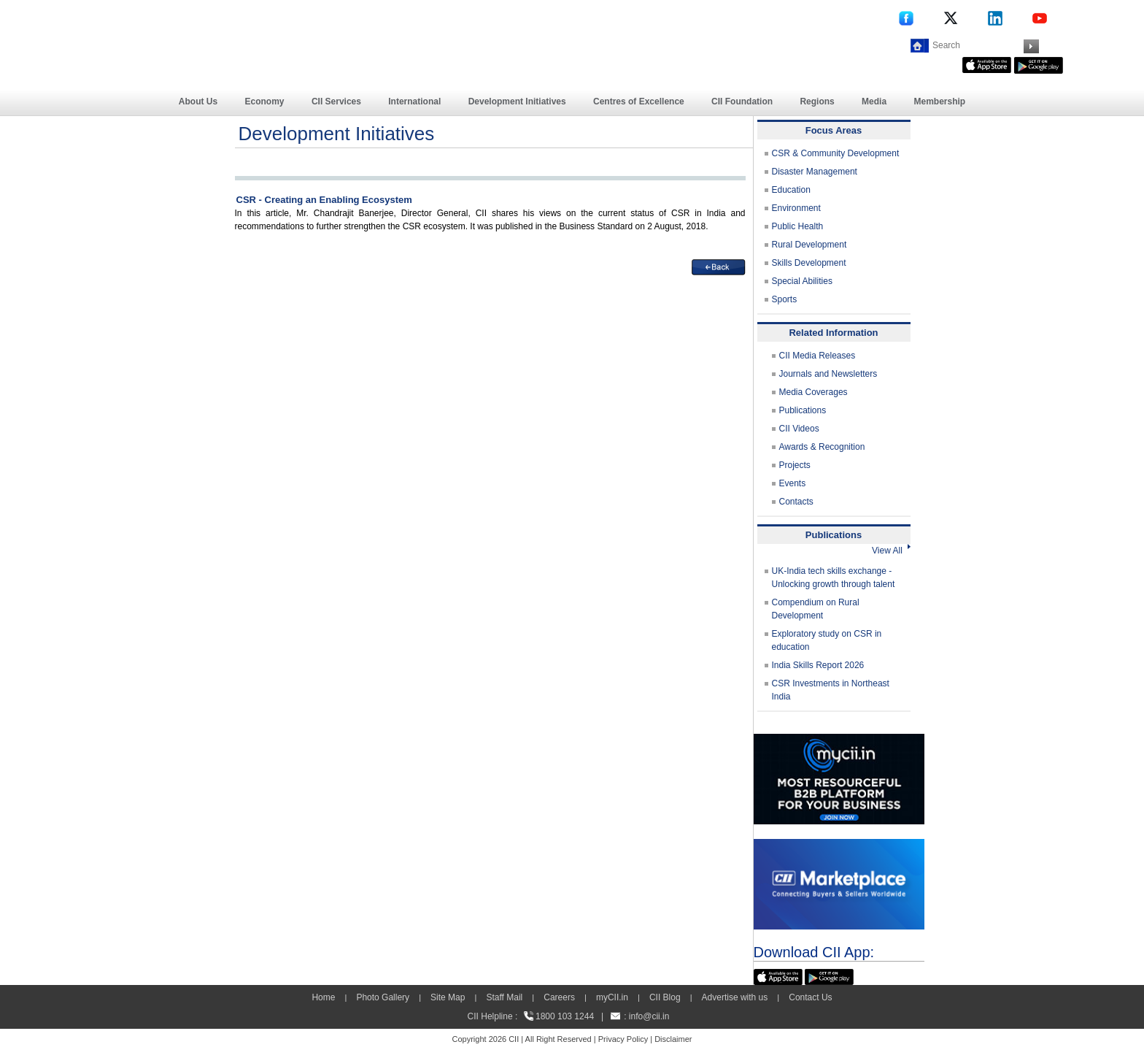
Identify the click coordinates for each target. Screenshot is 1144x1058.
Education (791, 190)
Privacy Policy (623, 1039)
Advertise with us (735, 997)
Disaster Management (814, 171)
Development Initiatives (517, 101)
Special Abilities (802, 281)
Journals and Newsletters (828, 374)
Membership (939, 101)
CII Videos (799, 428)
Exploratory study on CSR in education (827, 640)
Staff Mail (504, 997)
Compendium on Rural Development (815, 609)
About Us (198, 101)
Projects (795, 465)
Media (874, 101)
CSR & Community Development (836, 153)
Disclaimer (673, 1039)
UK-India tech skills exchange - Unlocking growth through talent (833, 577)
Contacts (796, 502)
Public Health (798, 226)
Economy (265, 101)
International (414, 101)
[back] (719, 266)
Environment (796, 208)
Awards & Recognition (822, 447)
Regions (817, 101)
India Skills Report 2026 (818, 665)
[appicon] (986, 63)
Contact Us (810, 997)
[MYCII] (839, 740)
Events (792, 483)
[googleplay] (1038, 63)
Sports (784, 299)
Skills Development (809, 263)
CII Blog (665, 997)
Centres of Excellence (638, 101)
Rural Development (809, 244)
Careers (559, 997)
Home (323, 997)
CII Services (336, 101)
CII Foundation (742, 101)
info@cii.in (649, 1016)
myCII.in (612, 997)
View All (891, 550)
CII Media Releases (817, 355)
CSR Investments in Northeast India (830, 690)
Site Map (447, 997)
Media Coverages (813, 392)
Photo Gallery (382, 997)
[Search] (976, 45)
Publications (803, 410)
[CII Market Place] (839, 845)
